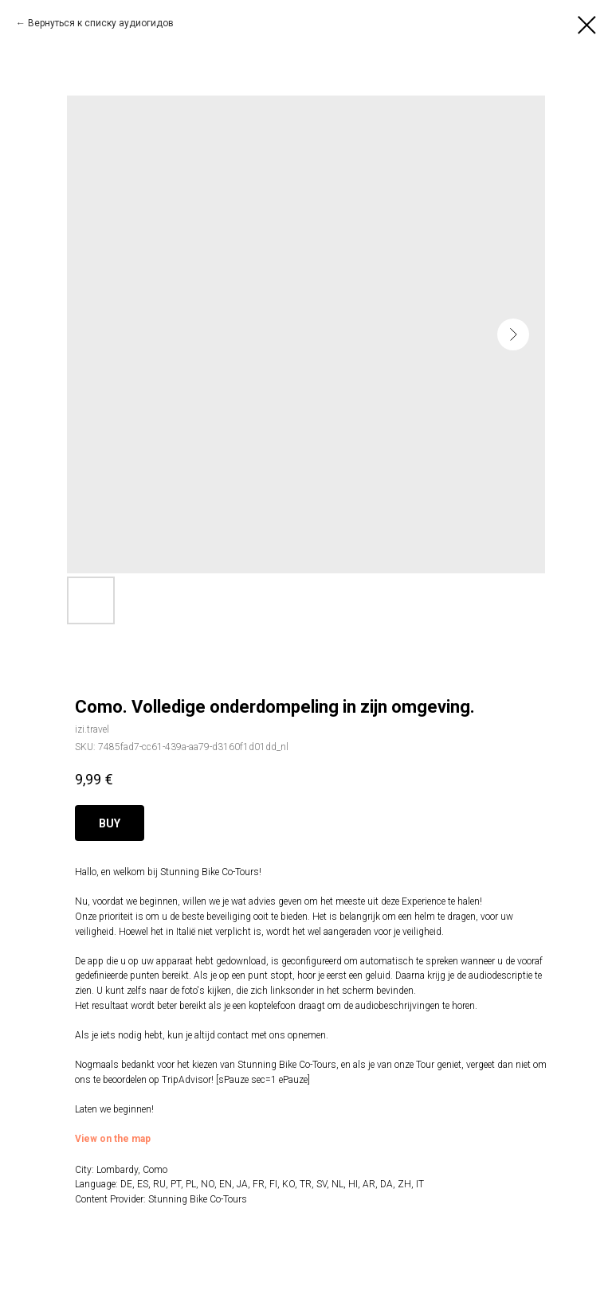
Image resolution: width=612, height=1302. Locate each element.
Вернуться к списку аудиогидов (101, 23)
